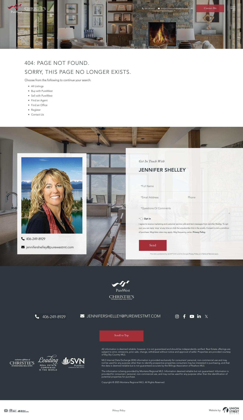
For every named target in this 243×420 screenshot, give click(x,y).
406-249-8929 (143, 9)
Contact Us (37, 114)
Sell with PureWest (41, 95)
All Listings (37, 86)
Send (152, 246)
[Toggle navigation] (232, 9)
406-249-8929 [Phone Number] (49, 316)
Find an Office (39, 105)
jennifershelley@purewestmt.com (173, 9)
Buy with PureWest (42, 91)
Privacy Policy (199, 232)
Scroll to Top (121, 335)
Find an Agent (39, 100)
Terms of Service (208, 254)
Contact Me (210, 9)
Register (36, 110)
